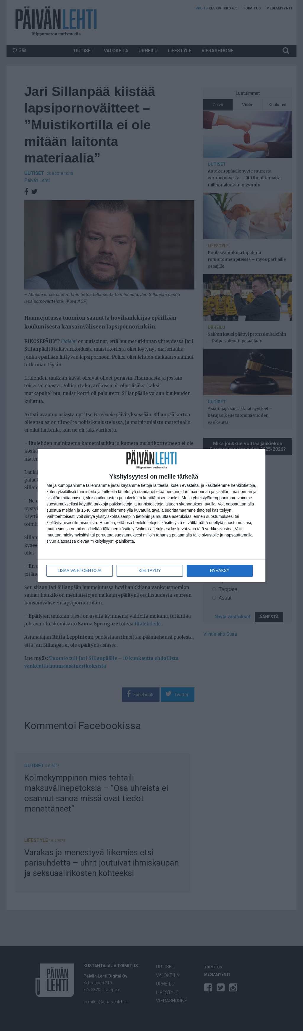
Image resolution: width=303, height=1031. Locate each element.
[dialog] (151, 515)
